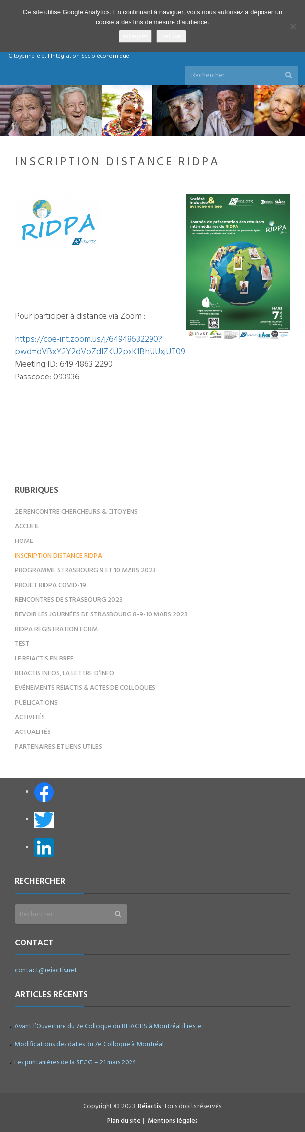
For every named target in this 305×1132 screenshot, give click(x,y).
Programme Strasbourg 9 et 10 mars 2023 (85, 570)
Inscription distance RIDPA (58, 556)
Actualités (33, 732)
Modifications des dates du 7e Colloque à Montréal (89, 1044)
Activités (30, 717)
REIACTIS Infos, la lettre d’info (64, 673)
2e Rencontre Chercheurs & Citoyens (76, 512)
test (22, 644)
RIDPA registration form (56, 629)
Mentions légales (173, 1121)
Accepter (135, 36)
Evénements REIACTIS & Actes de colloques (85, 688)
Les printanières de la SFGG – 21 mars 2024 (75, 1062)
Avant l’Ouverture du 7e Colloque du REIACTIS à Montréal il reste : (110, 1026)
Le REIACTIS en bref (44, 658)
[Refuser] (293, 26)
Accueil (27, 526)
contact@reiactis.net (46, 970)
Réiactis (149, 1106)
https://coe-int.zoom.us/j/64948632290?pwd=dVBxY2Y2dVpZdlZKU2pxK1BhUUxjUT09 (100, 345)
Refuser (171, 36)
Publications (36, 702)
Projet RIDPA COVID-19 (50, 585)
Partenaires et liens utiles (58, 747)
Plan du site (124, 1121)
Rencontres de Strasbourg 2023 (69, 600)
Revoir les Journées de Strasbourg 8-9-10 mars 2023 (101, 614)
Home (24, 541)
